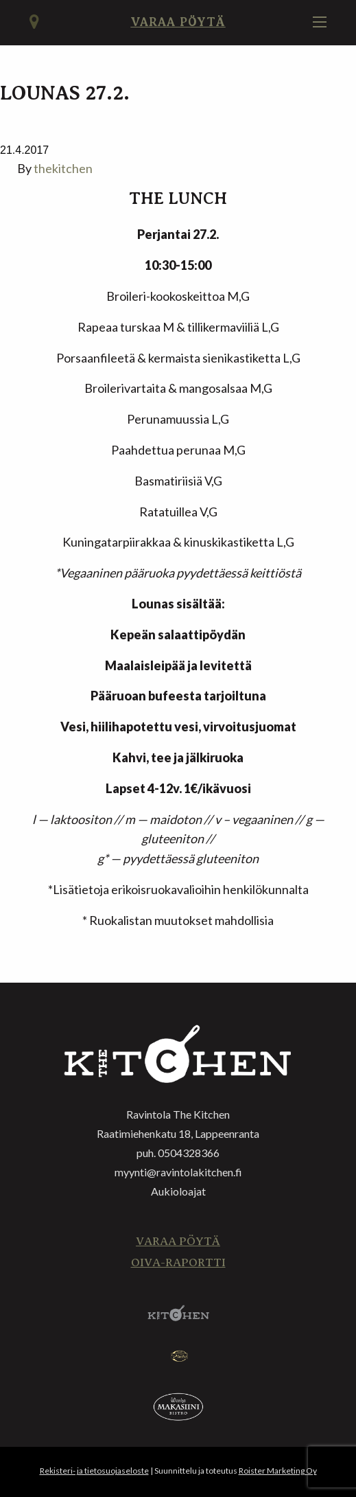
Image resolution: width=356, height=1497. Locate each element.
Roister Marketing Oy (278, 1470)
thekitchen (63, 168)
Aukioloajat (178, 1191)
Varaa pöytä (178, 22)
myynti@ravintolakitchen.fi (178, 1171)
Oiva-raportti (178, 1262)
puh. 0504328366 (178, 1152)
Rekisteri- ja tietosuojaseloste (94, 1470)
